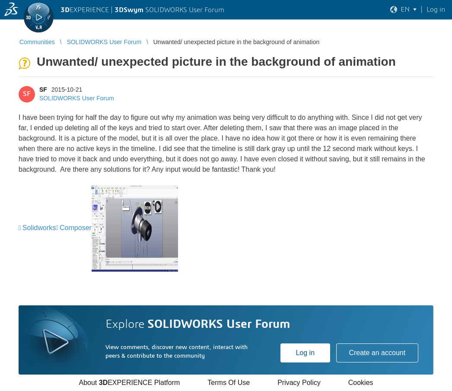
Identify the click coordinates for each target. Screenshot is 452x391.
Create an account (377, 352)
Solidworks (39, 227)
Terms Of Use (228, 382)
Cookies (360, 382)
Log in (305, 352)
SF (43, 89)
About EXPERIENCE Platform (129, 382)
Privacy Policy (299, 382)
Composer (76, 227)
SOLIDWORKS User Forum (76, 98)
